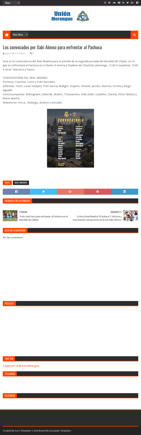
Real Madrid (21, 183)
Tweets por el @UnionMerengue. (21, 365)
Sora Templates (23, 430)
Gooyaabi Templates (60, 430)
